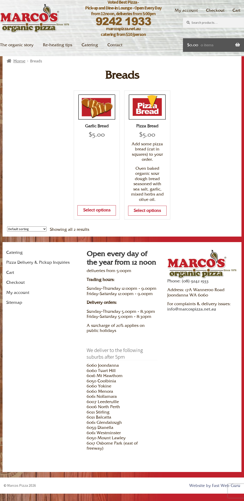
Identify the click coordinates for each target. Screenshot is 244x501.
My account (186, 10)
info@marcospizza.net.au (191, 309)
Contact (114, 44)
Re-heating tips (57, 44)
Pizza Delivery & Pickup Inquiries (38, 262)
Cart (236, 10)
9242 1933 (123, 21)
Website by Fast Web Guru (214, 485)
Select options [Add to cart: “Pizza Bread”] (147, 210)
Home (19, 61)
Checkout (215, 10)
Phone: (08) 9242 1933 (188, 281)
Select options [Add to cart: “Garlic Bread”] (96, 210)
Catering (90, 44)
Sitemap (14, 302)
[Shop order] (27, 228)
